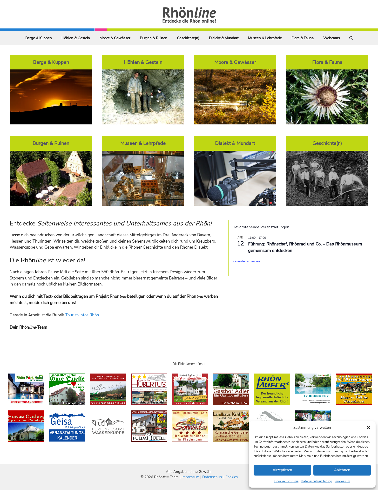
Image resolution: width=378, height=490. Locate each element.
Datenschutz (212, 477)
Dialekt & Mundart (223, 38)
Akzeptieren (282, 470)
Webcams (331, 38)
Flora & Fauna (302, 38)
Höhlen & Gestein (75, 38)
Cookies (231, 477)
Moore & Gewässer (115, 38)
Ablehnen (342, 470)
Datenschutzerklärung (316, 481)
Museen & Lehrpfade (265, 38)
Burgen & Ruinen (153, 38)
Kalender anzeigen (246, 261)
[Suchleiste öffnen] (351, 38)
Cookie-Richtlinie (286, 481)
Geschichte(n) (188, 38)
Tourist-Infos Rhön (82, 315)
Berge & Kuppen (38, 38)
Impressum (342, 481)
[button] (368, 427)
